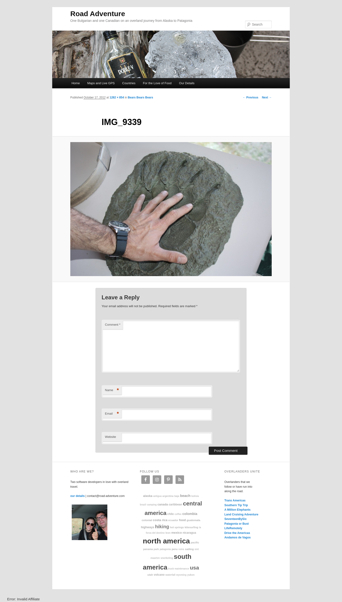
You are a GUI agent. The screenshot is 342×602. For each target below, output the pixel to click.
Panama (148, 549)
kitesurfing (191, 527)
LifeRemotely (233, 528)
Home (75, 83)
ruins (181, 549)
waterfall (170, 575)
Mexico (176, 532)
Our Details (187, 83)
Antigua (157, 496)
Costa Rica (160, 520)
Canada (162, 504)
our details (77, 496)
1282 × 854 (116, 97)
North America (166, 541)
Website (110, 437)
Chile (170, 514)
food (182, 520)
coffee (178, 514)
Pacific (195, 542)
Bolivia (195, 496)
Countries (129, 83)
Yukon (191, 575)
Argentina (168, 496)
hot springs (177, 527)
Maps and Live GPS (101, 83)
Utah (150, 574)
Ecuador (173, 520)
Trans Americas (235, 500)
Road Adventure (97, 14)
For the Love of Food (157, 83)
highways (147, 527)
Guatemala (193, 520)
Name (112, 390)
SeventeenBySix (235, 519)
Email (112, 413)
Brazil (143, 504)
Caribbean (175, 504)
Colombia (189, 514)
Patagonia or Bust (236, 523)
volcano (159, 574)
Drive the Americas (237, 533)
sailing (189, 549)
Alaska (147, 496)
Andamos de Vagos (237, 537)
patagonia (165, 549)
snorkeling (167, 558)
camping (152, 504)
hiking (162, 526)
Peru (175, 549)
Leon (168, 533)
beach (185, 496)
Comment (112, 324)
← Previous (250, 97)
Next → (267, 97)
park (156, 549)
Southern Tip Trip (236, 505)
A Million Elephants (237, 509)
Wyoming (181, 575)
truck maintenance (178, 568)
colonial (147, 520)
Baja (176, 496)
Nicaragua (189, 532)
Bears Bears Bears (140, 97)
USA (194, 568)
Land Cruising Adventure (241, 514)
